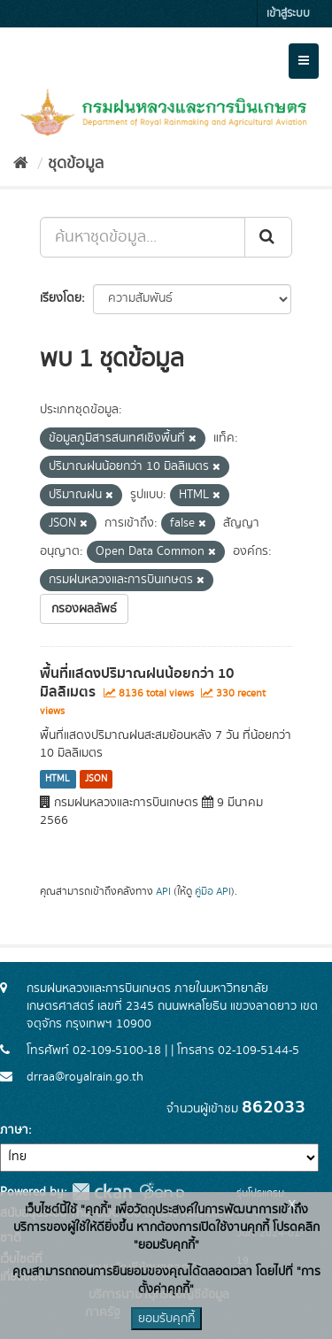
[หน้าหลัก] (20, 163)
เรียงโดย (60, 298)
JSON (96, 779)
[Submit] (268, 237)
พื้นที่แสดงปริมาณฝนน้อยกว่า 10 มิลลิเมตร (137, 683)
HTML (57, 779)
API (163, 891)
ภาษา (14, 1130)
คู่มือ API (213, 891)
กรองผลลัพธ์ (84, 609)
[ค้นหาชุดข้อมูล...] (142, 237)
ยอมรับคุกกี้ (166, 1318)
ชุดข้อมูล (76, 163)
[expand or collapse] (304, 61)
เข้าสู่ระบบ (288, 13)
